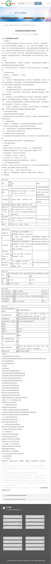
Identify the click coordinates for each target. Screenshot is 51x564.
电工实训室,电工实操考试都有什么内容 (16, 499)
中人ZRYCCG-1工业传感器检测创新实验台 (13, 516)
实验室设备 (26, 560)
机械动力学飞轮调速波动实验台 (12, 527)
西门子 (31, 283)
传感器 (45, 62)
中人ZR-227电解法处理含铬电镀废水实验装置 (35, 520)
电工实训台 (31, 560)
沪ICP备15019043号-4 (12, 560)
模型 (14, 80)
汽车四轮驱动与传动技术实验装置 (35, 524)
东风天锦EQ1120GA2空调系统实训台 (13, 545)
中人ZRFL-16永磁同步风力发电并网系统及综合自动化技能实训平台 (13, 538)
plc (42, 80)
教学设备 (11, 25)
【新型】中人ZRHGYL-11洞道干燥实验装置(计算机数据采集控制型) (13, 541)
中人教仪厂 (35, 34)
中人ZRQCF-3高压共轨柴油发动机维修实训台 (35, 541)
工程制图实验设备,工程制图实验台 (35, 545)
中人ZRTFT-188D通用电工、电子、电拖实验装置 (13, 520)
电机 (13, 191)
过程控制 (8, 38)
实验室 (5, 150)
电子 (7, 114)
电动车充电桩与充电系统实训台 (35, 527)
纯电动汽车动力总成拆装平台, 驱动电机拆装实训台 (13, 549)
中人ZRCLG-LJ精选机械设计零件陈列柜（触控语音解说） (35, 538)
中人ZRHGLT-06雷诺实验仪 (34, 516)
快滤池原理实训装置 (12, 524)
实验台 (30, 172)
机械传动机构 (37, 560)
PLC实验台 (20, 560)
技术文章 (17, 25)
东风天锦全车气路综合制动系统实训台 (35, 549)
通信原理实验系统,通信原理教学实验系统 (16, 495)
